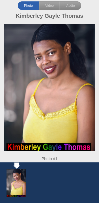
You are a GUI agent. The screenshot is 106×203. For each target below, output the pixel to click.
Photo (28, 6)
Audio (70, 6)
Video (49, 6)
